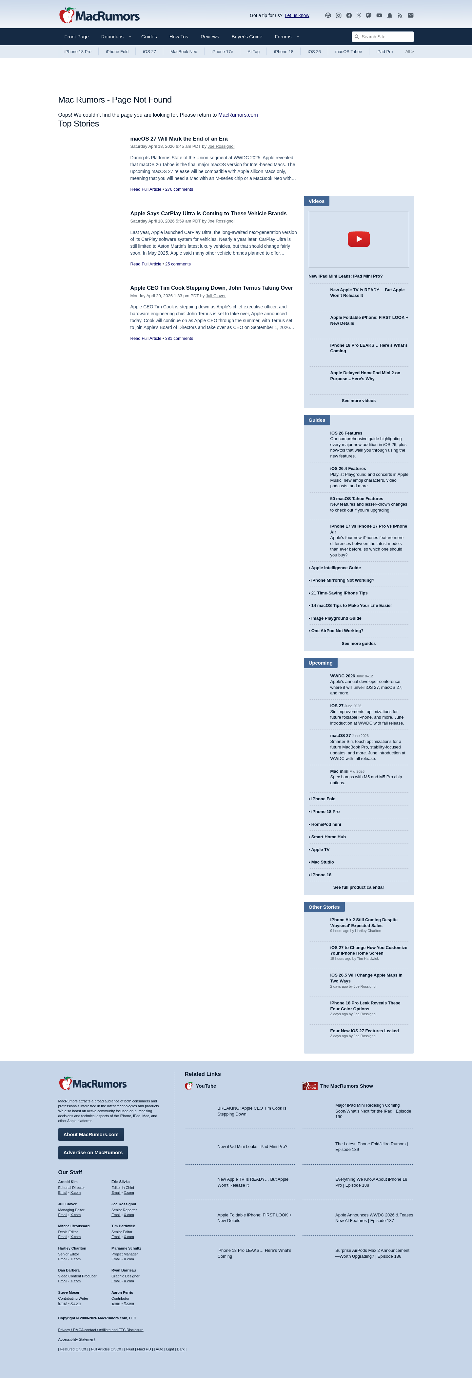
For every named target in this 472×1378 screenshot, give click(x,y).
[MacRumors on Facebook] (349, 15)
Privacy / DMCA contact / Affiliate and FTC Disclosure (101, 1330)
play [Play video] (359, 239)
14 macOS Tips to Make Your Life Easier (351, 605)
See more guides (359, 643)
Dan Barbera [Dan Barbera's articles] (69, 1270)
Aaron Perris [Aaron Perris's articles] (122, 1292)
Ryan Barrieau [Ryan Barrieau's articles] (123, 1270)
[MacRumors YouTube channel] (379, 15)
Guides (149, 36)
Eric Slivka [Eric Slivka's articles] (120, 1181)
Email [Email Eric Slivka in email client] (116, 1192)
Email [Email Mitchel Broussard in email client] (63, 1236)
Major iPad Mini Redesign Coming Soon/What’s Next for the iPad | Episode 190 (373, 1110)
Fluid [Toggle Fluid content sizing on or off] (130, 1349)
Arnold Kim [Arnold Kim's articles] (68, 1181)
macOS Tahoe (348, 51)
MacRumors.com (238, 115)
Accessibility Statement (76, 1339)
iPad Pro (385, 51)
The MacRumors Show (346, 1085)
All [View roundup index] (409, 51)
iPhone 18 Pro (78, 51)
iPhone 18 (283, 51)
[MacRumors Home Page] (99, 15)
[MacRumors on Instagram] (338, 15)
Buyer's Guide (247, 36)
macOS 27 (340, 735)
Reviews (210, 36)
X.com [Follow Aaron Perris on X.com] (129, 1303)
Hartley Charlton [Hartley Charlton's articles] (72, 1248)
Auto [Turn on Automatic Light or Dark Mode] (159, 1349)
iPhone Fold (117, 51)
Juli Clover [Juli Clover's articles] (67, 1203)
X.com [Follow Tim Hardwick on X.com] (129, 1236)
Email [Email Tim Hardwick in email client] (116, 1236)
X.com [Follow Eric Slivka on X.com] (129, 1192)
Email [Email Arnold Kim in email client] (63, 1192)
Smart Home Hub (328, 836)
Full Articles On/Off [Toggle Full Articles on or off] (106, 1349)
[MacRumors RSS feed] (400, 15)
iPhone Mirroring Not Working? (343, 580)
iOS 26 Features (346, 433)
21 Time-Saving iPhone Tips (339, 593)
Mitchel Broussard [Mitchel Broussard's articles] (74, 1226)
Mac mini (339, 771)
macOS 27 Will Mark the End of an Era (180, 139)
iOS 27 (149, 51)
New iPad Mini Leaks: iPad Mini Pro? (346, 276)
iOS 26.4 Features (348, 468)
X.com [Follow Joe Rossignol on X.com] (129, 1214)
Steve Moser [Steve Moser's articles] (69, 1292)
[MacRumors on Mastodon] (368, 15)
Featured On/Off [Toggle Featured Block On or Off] (73, 1349)
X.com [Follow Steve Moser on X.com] (75, 1303)
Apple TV (320, 849)
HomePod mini (326, 824)
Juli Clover (216, 303)
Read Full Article (146, 189)
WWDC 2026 (342, 675)
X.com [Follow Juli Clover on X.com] (75, 1214)
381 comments (179, 345)
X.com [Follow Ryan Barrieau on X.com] (129, 1281)
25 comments (178, 264)
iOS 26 (314, 51)
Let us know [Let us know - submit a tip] (297, 15)
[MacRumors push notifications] (389, 15)
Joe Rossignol (221, 146)
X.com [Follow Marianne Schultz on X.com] (129, 1258)
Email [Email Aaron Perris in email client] (116, 1303)
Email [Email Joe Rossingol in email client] (116, 1214)
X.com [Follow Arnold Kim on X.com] (75, 1192)
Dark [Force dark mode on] (181, 1349)
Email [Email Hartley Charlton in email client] (63, 1258)
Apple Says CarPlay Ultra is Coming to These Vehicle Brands (210, 213)
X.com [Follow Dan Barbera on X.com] (75, 1281)
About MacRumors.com (91, 1134)
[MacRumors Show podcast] (328, 15)
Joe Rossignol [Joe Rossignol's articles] (123, 1203)
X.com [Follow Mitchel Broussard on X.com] (75, 1236)
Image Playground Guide (336, 618)
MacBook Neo (183, 51)
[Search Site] (383, 36)
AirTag (253, 51)
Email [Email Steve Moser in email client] (63, 1303)
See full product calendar (358, 887)
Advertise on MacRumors (93, 1152)
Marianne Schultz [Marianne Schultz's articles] (126, 1248)
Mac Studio (322, 862)
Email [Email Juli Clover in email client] (63, 1214)
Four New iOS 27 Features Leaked (364, 1030)
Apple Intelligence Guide (336, 567)
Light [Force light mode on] (170, 1349)
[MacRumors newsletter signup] (410, 15)
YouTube (206, 1085)
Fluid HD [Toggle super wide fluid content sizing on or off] (144, 1349)
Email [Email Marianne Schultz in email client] (116, 1258)
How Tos (178, 36)
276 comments (179, 189)
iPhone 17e (222, 51)
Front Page (77, 36)
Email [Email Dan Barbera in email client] (63, 1281)
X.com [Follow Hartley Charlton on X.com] (75, 1258)
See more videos (359, 400)
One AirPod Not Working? (337, 630)
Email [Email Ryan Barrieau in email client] (116, 1281)
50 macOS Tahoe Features (357, 498)
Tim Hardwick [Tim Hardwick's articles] (123, 1226)
